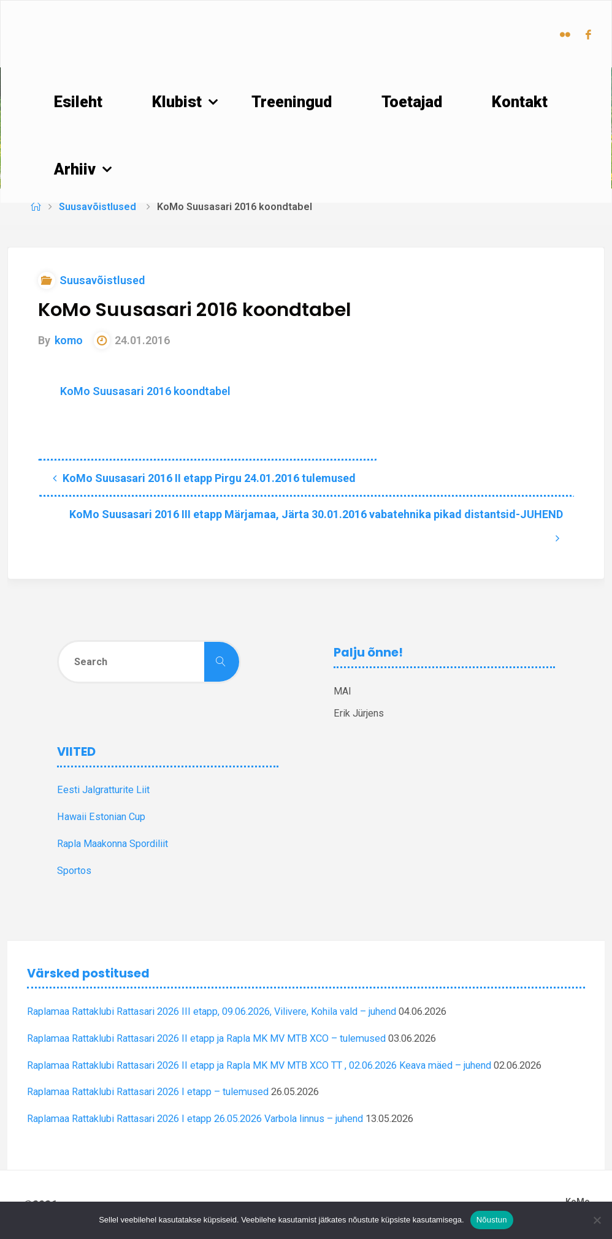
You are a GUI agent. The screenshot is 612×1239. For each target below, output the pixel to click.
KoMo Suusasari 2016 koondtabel (145, 391)
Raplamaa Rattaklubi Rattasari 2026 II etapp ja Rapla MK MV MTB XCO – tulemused (206, 1038)
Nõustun (491, 1219)
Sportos (74, 870)
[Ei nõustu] (597, 1220)
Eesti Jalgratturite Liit (103, 790)
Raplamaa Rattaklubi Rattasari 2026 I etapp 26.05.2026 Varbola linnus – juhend (195, 1118)
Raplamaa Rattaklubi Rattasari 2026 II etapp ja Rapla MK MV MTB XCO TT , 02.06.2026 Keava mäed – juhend (259, 1065)
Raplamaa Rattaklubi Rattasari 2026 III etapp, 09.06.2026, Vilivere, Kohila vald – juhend (211, 1011)
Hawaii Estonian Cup (101, 817)
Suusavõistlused (97, 207)
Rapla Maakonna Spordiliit (112, 843)
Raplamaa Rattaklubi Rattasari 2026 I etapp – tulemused (148, 1092)
